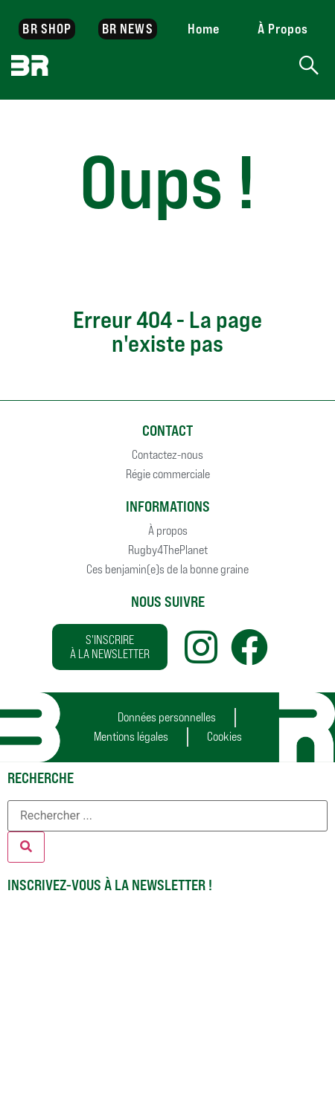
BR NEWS (127, 28)
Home (204, 28)
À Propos (283, 28)
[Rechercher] (26, 847)
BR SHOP (46, 28)
